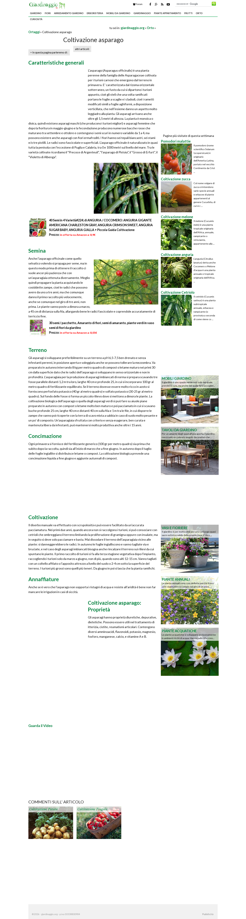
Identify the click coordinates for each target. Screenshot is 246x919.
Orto (199, 13)
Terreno (37, 350)
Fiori (48, 13)
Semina (37, 250)
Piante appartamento (167, 13)
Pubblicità (207, 914)
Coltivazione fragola (92, 809)
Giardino (35, 13)
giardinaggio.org (133, 28)
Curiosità (36, 19)
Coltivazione (43, 517)
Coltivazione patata (43, 809)
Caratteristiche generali (56, 62)
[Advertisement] (68, 27)
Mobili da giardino (118, 13)
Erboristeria (95, 13)
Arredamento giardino (68, 13)
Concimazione (45, 436)
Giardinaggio (142, 13)
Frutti (188, 13)
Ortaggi (34, 32)
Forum (137, 4)
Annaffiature (43, 579)
